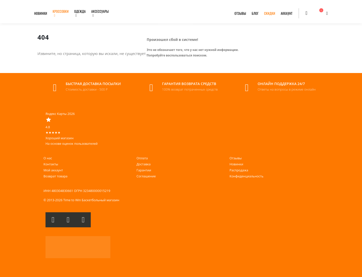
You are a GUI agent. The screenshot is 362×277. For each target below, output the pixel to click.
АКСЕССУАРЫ (100, 11)
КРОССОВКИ (61, 11)
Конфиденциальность (246, 176)
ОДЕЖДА (80, 11)
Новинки (236, 164)
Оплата (142, 158)
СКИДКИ (269, 13)
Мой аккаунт (53, 170)
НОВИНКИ (40, 13)
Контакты (50, 164)
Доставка (144, 164)
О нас (47, 158)
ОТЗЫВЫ (240, 13)
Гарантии (144, 170)
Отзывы (236, 158)
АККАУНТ (287, 13)
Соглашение (146, 176)
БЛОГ (255, 13)
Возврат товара (55, 176)
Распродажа (239, 170)
